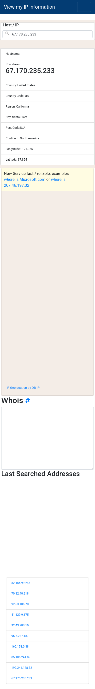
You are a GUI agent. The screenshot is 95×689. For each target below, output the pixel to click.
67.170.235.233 (21, 678)
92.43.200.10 (20, 625)
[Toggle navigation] (84, 7)
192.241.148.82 (21, 668)
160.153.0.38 (20, 646)
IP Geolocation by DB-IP (22, 388)
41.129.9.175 (20, 614)
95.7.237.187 (20, 636)
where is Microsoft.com (24, 179)
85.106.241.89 (20, 657)
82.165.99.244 (20, 583)
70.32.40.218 (20, 593)
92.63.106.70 (20, 604)
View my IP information (29, 7)
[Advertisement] (46, 333)
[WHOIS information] (47, 438)
